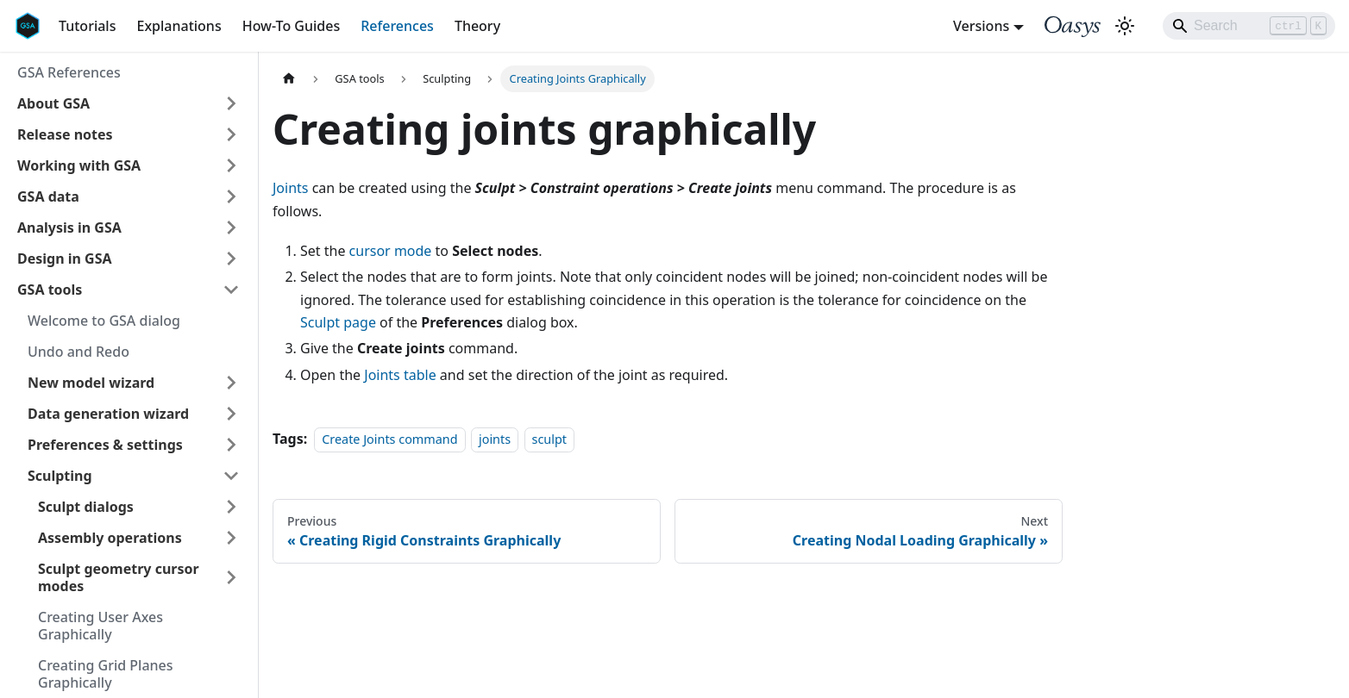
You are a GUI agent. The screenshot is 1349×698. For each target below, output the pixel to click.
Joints (291, 187)
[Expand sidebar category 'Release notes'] (231, 134)
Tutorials (87, 25)
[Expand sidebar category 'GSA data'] (231, 196)
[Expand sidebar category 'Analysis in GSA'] (231, 227)
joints (495, 439)
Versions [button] (981, 25)
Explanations (178, 25)
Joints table (400, 374)
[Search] (1249, 26)
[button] (128, 103)
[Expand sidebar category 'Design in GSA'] (231, 258)
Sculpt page (338, 322)
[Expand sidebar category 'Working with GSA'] (231, 165)
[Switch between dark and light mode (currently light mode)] (1125, 26)
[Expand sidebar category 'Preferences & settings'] (231, 444)
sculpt (549, 439)
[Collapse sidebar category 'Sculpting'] (231, 475)
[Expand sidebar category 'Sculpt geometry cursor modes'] (231, 577)
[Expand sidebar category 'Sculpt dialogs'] (231, 506)
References (397, 25)
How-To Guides (291, 25)
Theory (477, 25)
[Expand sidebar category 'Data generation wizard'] (231, 413)
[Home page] (289, 78)
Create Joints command (389, 439)
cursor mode (390, 250)
